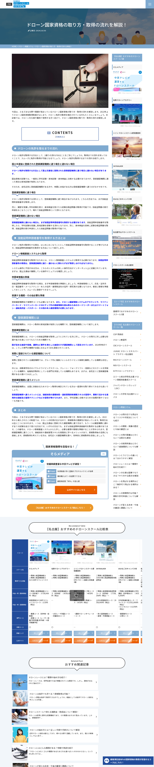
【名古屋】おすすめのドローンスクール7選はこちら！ (63, 507)
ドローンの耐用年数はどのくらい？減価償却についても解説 (125, 446)
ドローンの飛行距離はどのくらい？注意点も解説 (125, 436)
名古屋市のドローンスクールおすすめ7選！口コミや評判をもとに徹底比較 (66, 739)
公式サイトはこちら (81, 489)
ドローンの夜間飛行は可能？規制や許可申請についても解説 (125, 496)
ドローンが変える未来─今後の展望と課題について (125, 506)
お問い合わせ (92, 752)
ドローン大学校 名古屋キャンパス (126, 395)
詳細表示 (60, 137)
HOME (15, 747)
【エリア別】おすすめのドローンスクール (72, 747)
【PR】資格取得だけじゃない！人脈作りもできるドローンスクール (38, 752)
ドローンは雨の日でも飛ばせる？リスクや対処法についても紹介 (125, 417)
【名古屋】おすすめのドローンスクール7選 (36, 747)
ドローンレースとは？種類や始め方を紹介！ (125, 465)
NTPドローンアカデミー (123, 370)
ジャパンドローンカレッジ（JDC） (124, 387)
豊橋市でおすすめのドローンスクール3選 (125, 313)
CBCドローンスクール (122, 345)
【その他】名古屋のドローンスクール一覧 (106, 747)
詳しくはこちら (41, 633)
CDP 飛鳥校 (118, 334)
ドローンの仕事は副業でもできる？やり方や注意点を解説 (125, 474)
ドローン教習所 (120, 339)
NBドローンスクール (122, 365)
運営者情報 (80, 752)
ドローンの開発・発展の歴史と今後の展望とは (125, 428)
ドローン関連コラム (132, 747)
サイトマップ (104, 752)
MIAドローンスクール (122, 359)
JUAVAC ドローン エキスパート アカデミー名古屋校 (125, 353)
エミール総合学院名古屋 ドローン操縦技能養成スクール (126, 378)
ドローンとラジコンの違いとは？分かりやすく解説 (125, 457)
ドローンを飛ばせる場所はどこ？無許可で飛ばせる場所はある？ (125, 484)
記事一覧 (69, 752)
